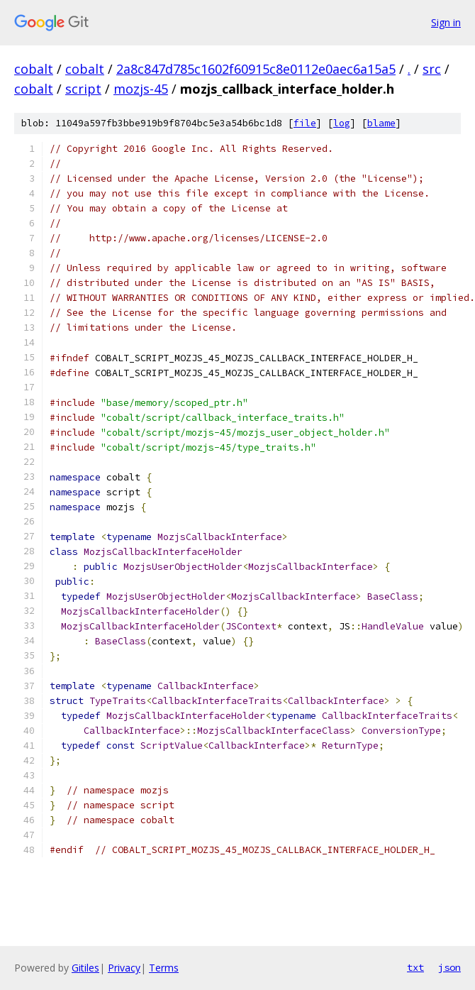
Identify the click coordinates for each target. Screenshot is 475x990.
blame (381, 123)
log (341, 123)
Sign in (446, 22)
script (83, 88)
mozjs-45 (140, 88)
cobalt (33, 68)
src (432, 68)
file (305, 123)
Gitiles (85, 967)
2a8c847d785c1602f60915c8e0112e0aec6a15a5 (256, 68)
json (449, 967)
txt (415, 967)
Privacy (124, 967)
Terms (164, 967)
